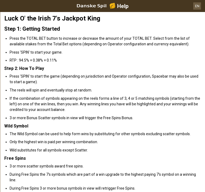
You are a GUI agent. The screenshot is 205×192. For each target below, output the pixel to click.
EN (197, 6)
